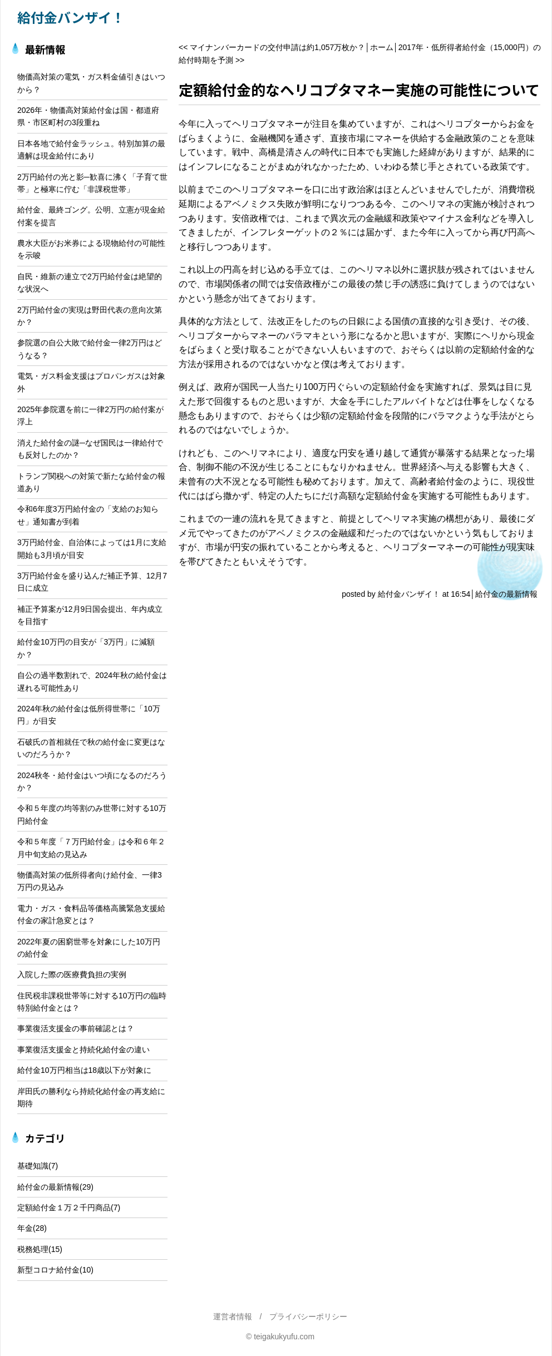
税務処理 (32, 1249)
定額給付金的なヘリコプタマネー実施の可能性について (359, 89)
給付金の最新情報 (506, 594)
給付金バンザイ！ (71, 17)
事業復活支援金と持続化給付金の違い (83, 1049)
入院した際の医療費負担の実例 (71, 974)
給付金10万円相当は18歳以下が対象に (84, 1070)
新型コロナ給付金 (48, 1269)
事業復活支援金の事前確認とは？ (75, 1028)
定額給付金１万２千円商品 (64, 1207)
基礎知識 (32, 1165)
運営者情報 (232, 1316)
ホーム (381, 47)
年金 (25, 1228)
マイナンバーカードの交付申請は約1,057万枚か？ (277, 47)
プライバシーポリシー (308, 1316)
